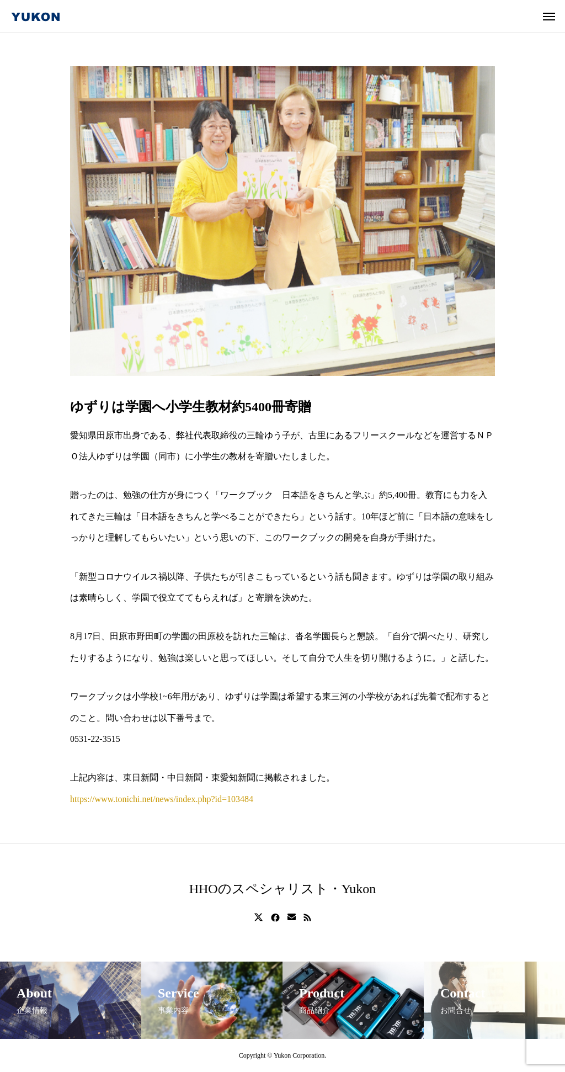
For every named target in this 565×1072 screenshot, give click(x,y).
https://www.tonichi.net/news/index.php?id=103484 (161, 799)
